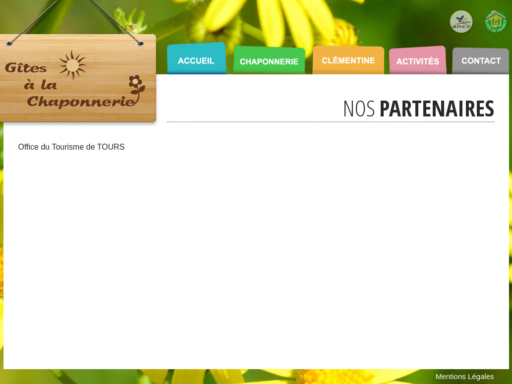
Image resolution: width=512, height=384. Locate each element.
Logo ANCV (462, 22)
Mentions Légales (465, 376)
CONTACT (480, 54)
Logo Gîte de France (496, 22)
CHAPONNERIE (269, 54)
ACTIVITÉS (418, 54)
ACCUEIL (197, 54)
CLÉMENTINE (348, 54)
